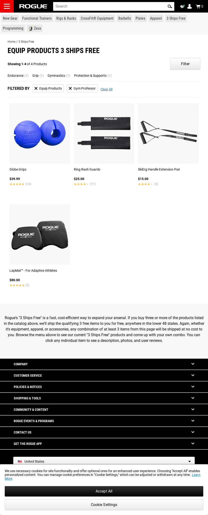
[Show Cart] (199, 6)
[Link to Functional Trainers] (37, 18)
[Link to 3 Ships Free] (176, 18)
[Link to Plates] (140, 18)
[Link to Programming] (13, 28)
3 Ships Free (26, 41)
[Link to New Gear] (10, 18)
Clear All (106, 89)
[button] (169, 6)
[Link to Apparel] (156, 18)
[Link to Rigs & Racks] (66, 18)
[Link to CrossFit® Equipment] (97, 18)
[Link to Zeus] (35, 28)
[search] (113, 6)
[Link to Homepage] (33, 6)
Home (11, 41)
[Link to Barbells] (124, 18)
